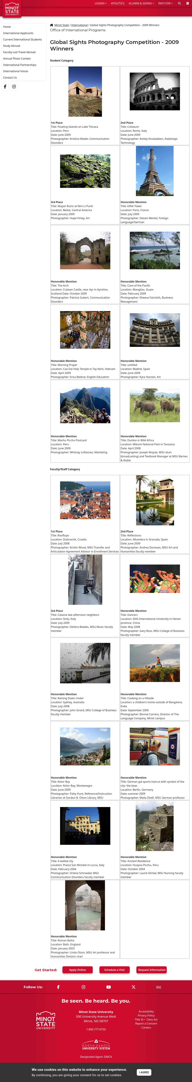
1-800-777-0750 (96, 1029)
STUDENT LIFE (157, 11)
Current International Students (22, 39)
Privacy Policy (146, 1015)
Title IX (139, 1019)
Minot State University (96, 1012)
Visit (114, 970)
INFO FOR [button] (164, 3)
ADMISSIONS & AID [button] (102, 11)
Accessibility (146, 1011)
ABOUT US (180, 11)
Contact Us (10, 77)
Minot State (61, 25)
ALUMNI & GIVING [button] (140, 3)
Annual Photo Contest (17, 58)
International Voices (15, 71)
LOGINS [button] (100, 3)
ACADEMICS (133, 11)
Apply (77, 970)
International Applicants (18, 33)
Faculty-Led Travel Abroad (19, 52)
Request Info (152, 970)
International (79, 25)
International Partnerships (19, 65)
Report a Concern (146, 1023)
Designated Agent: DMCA (96, 1056)
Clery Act (152, 1019)
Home (7, 27)
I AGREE (144, 1072)
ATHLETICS (117, 3)
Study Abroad (11, 46)
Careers (146, 1027)
